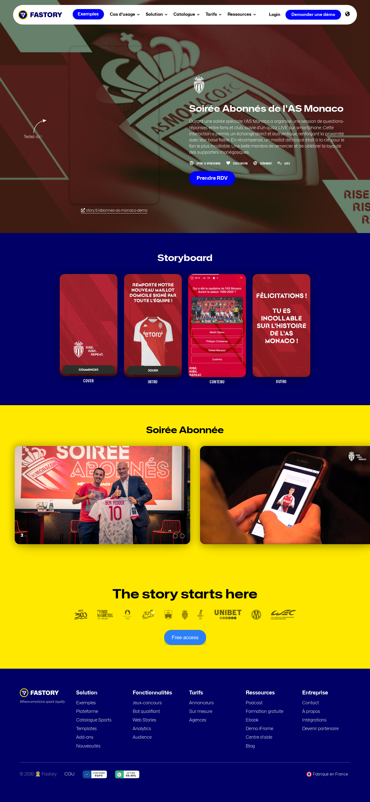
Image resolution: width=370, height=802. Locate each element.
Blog (250, 746)
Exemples (86, 703)
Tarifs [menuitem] (215, 14)
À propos (311, 711)
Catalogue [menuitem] (187, 14)
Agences (197, 720)
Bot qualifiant (146, 711)
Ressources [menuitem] (242, 14)
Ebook (252, 720)
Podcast (254, 703)
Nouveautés (88, 746)
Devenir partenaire (320, 729)
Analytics (142, 729)
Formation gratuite (264, 711)
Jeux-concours (147, 703)
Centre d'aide (259, 737)
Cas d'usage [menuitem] (126, 14)
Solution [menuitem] (158, 14)
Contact (310, 703)
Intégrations (314, 720)
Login (274, 15)
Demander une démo (313, 15)
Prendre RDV (212, 178)
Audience (142, 737)
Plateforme (87, 711)
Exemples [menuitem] (88, 15)
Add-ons (84, 737)
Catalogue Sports (94, 720)
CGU (69, 774)
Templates (86, 729)
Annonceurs (201, 703)
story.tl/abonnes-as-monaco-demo (114, 210)
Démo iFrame (259, 729)
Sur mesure (200, 711)
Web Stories (144, 720)
